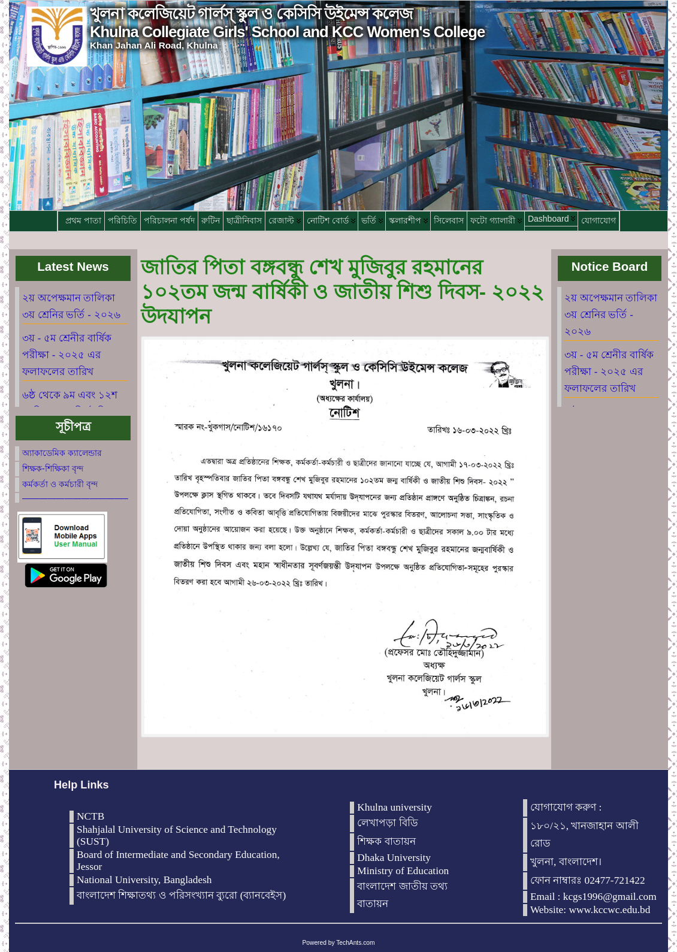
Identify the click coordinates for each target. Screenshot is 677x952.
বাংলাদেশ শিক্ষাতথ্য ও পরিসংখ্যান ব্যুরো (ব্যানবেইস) (181, 895)
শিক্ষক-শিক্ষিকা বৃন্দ (52, 468)
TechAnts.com (355, 942)
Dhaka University (394, 857)
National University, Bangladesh (144, 879)
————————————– (75, 498)
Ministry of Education (403, 871)
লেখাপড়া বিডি (387, 823)
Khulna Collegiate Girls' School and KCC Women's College (287, 31)
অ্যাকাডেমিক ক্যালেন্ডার (62, 453)
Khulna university (394, 807)
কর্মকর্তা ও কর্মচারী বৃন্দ (60, 484)
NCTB (90, 816)
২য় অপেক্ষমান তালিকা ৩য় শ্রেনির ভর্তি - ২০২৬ (610, 314)
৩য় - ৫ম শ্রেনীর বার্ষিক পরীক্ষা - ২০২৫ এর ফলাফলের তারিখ (66, 355)
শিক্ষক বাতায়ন (386, 841)
